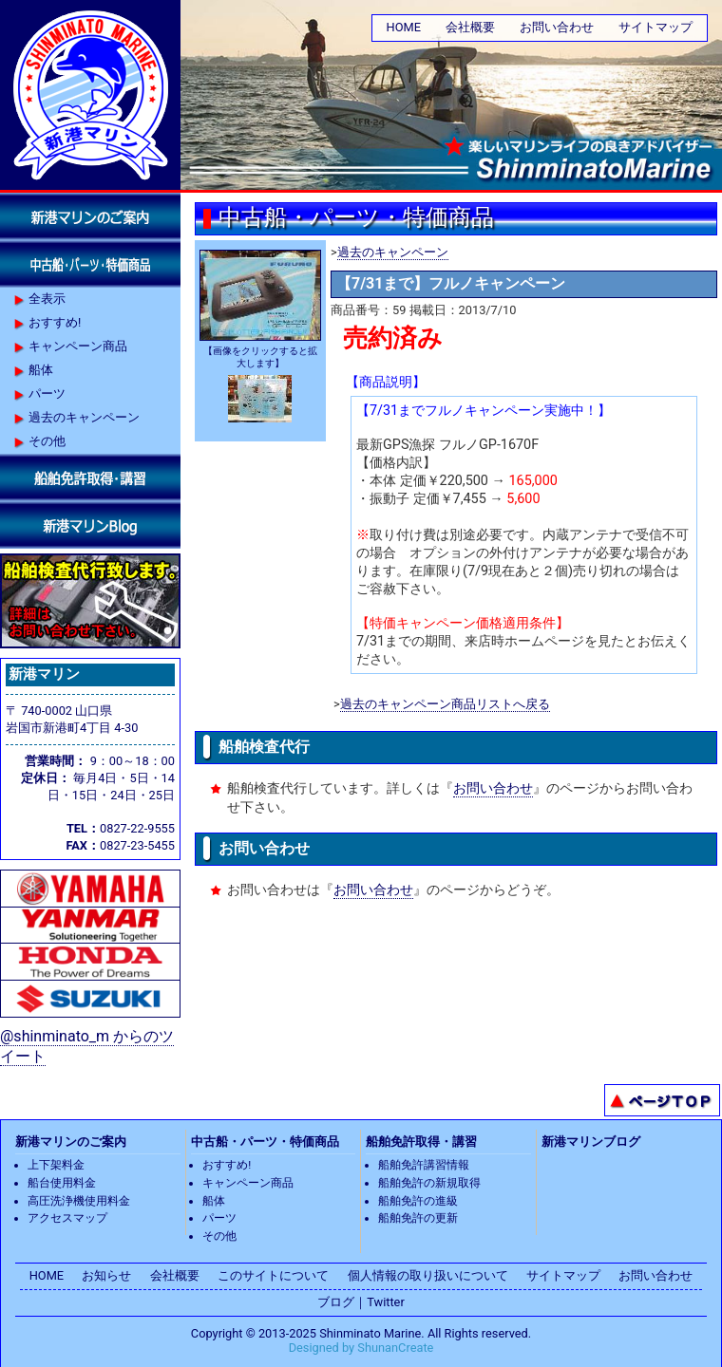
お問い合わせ (557, 27)
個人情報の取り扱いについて (428, 1275)
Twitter (386, 1302)
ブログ (335, 1302)
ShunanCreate (395, 1347)
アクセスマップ (67, 1218)
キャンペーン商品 (77, 346)
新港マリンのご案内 (70, 1141)
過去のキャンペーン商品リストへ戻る (445, 704)
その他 (47, 441)
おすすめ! (54, 322)
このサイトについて (273, 1275)
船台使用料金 (62, 1182)
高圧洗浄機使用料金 (79, 1201)
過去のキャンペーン (392, 252)
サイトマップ (655, 27)
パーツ (47, 393)
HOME (404, 27)
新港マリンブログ (591, 1141)
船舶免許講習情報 (423, 1164)
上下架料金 (56, 1164)
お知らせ (106, 1275)
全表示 (47, 298)
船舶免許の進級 (418, 1201)
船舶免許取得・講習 (421, 1141)
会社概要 (470, 27)
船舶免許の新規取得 (429, 1182)
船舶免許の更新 (418, 1218)
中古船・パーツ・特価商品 (265, 1141)
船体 (40, 370)
